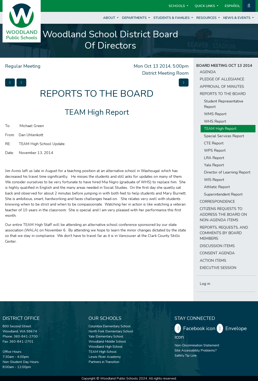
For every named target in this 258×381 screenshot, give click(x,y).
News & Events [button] (237, 17)
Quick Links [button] (205, 6)
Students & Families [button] (171, 17)
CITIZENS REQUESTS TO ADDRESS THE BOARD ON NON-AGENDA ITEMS (223, 214)
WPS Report (215, 150)
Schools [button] (177, 6)
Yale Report (214, 165)
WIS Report (214, 179)
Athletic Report (217, 186)
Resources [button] (206, 17)
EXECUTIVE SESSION (218, 267)
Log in (205, 283)
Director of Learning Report (227, 172)
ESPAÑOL (232, 6)
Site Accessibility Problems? (196, 350)
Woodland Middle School (107, 341)
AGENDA (208, 71)
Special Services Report (224, 136)
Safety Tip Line (186, 355)
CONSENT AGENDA (217, 253)
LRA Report (214, 157)
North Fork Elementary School (111, 331)
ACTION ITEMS (213, 260)
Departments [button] (134, 17)
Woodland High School (105, 346)
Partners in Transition (104, 362)
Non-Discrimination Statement (197, 345)
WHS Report (215, 121)
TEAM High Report (220, 128)
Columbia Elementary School (109, 326)
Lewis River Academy (105, 356)
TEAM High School (103, 351)
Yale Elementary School (106, 336)
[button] (249, 5)
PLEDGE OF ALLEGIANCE (222, 79)
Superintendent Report (223, 194)
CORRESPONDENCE (217, 201)
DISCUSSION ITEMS (217, 245)
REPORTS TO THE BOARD (223, 93)
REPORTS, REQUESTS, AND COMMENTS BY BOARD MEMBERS (224, 233)
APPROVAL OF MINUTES (222, 86)
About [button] (109, 17)
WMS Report (215, 113)
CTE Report (213, 143)
